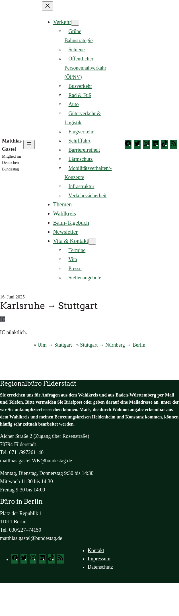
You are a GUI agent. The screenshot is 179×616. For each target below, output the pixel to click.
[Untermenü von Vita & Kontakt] (92, 242)
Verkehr (62, 22)
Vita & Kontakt (70, 241)
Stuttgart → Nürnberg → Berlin (112, 345)
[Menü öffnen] (29, 144)
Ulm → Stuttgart (55, 345)
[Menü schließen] (47, 6)
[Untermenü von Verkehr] (75, 23)
